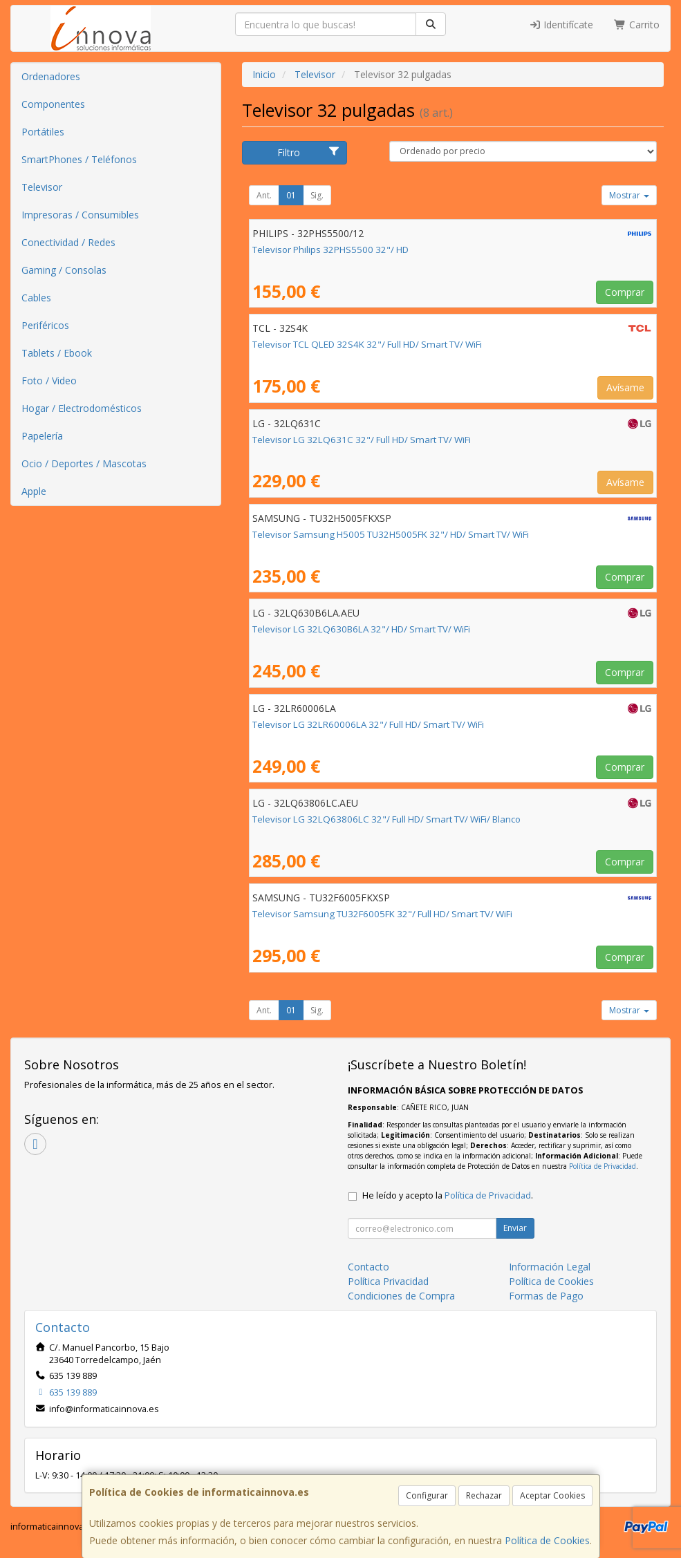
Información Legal (549, 1266)
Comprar (624, 292)
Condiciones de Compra (401, 1295)
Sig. (317, 195)
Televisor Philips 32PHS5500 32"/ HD (330, 249)
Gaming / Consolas (63, 269)
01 (291, 195)
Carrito (637, 24)
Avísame (625, 387)
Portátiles (42, 131)
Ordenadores (50, 76)
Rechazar (484, 1495)
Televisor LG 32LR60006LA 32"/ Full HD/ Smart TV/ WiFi (368, 724)
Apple (33, 491)
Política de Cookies (547, 1540)
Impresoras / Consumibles (80, 214)
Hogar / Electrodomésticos (81, 408)
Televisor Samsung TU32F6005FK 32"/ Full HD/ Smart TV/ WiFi (382, 914)
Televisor (41, 187)
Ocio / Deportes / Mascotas (84, 463)
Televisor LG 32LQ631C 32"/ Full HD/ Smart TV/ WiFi (361, 439)
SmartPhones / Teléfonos (79, 159)
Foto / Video (49, 380)
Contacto (368, 1266)
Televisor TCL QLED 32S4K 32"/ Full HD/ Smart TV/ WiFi (367, 344)
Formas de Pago (546, 1295)
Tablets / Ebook (56, 352)
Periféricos (45, 325)
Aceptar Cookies (552, 1495)
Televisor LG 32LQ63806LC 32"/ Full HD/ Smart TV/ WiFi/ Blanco (386, 819)
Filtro (308, 152)
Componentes (53, 104)
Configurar (427, 1495)
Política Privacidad (388, 1281)
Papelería (42, 435)
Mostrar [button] (629, 195)
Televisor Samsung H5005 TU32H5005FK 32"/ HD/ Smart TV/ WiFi (390, 534)
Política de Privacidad (602, 1166)
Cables (36, 297)
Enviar (515, 1228)
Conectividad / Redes (68, 242)
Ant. (264, 195)
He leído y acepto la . (447, 1195)
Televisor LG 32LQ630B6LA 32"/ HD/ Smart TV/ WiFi (361, 629)
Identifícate (561, 24)
